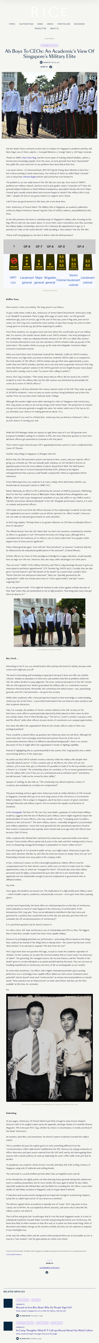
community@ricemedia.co (14, 1254)
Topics (12, 24)
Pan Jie (47, 62)
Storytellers (63, 24)
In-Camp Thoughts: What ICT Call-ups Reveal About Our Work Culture (54, 1330)
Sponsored (36, 1300)
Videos (50, 24)
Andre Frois (26, 1339)
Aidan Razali (26, 1316)
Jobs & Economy (23, 1300)
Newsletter (40, 29)
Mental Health (57, 1323)
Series (40, 24)
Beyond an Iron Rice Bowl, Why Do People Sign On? (44, 1307)
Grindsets (20, 1304)
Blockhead (79, 24)
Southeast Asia (26, 24)
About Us (54, 29)
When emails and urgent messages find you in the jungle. (36, 1334)
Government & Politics (49, 45)
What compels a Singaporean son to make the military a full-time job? (41, 1311)
